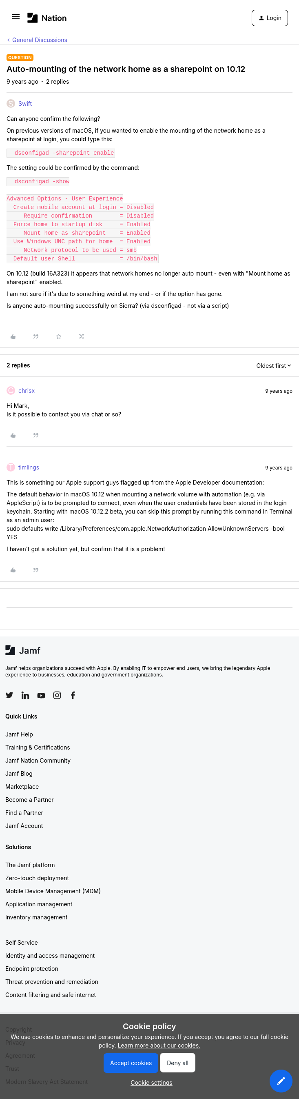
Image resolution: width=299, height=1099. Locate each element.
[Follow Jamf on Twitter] (9, 695)
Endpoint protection (31, 968)
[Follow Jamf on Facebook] (73, 695)
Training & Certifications (37, 747)
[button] (16, 19)
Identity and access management (50, 955)
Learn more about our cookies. (159, 1045)
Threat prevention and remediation (51, 981)
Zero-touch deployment (37, 877)
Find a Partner (24, 812)
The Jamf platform (30, 864)
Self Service (21, 942)
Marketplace (22, 786)
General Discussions (39, 39)
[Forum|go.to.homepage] (47, 18)
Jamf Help (19, 734)
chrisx (26, 390)
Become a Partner (29, 799)
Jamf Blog (19, 773)
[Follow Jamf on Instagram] (57, 695)
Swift (25, 103)
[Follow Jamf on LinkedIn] (25, 695)
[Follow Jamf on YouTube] (41, 695)
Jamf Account (24, 825)
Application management (38, 904)
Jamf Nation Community (38, 760)
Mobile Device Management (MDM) (53, 891)
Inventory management (36, 917)
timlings (28, 467)
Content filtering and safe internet (50, 994)
